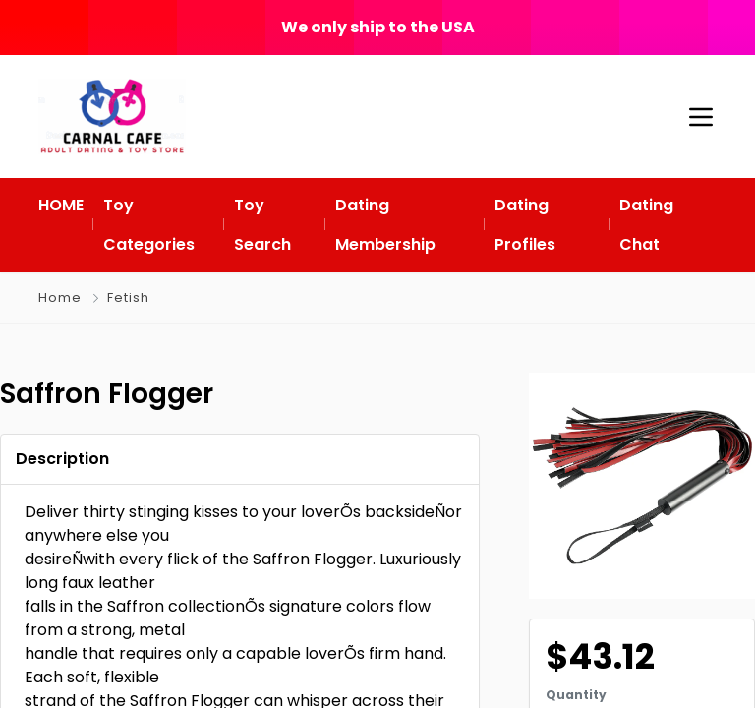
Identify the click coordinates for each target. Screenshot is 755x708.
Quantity (576, 694)
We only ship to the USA (378, 27)
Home (60, 297)
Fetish (128, 297)
